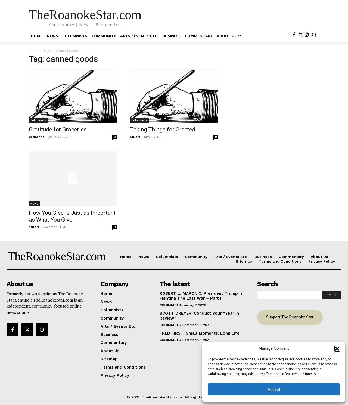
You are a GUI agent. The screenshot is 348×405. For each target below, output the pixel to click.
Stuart (135, 137)
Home (33, 50)
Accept (274, 389)
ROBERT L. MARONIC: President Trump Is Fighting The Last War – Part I (201, 296)
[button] (337, 348)
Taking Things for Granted (162, 129)
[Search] (331, 295)
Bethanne (37, 137)
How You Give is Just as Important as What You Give (72, 216)
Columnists (38, 120)
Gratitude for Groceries (58, 129)
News (34, 203)
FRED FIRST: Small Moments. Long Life (200, 333)
